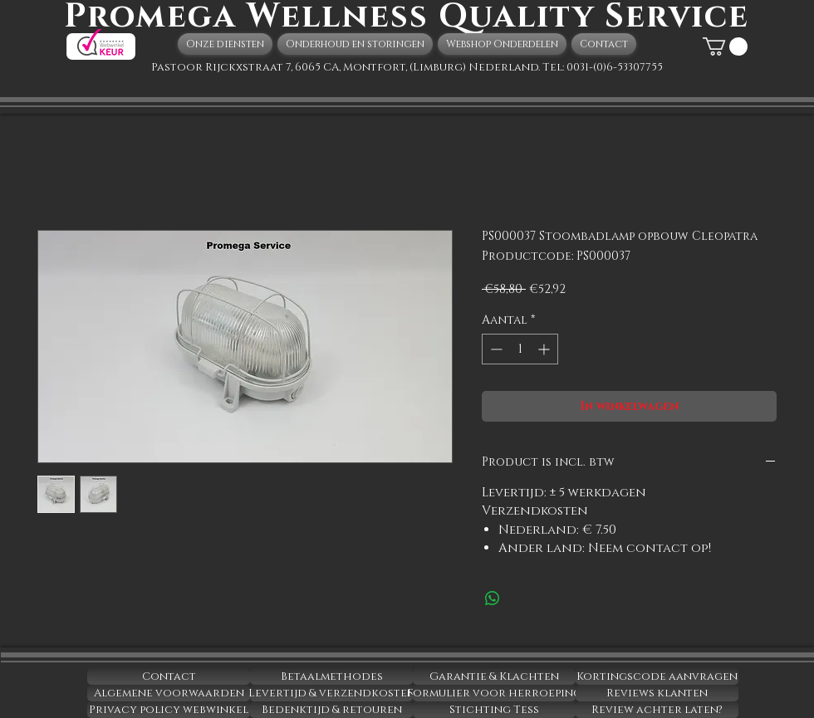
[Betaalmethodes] (331, 676)
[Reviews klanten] (657, 693)
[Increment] (545, 349)
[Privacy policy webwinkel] (168, 709)
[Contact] (168, 676)
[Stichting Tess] (494, 709)
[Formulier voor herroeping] (494, 693)
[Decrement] (494, 349)
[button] (725, 46)
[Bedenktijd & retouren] (331, 709)
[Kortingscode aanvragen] (657, 676)
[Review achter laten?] (657, 709)
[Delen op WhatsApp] (493, 598)
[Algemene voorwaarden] (168, 693)
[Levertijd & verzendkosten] (331, 693)
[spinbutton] (520, 349)
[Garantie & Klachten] (494, 676)
